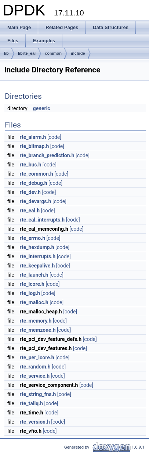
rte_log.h (30, 293)
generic (41, 108)
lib (6, 53)
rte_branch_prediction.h (47, 155)
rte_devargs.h (35, 201)
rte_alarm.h (33, 137)
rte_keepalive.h (37, 266)
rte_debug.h (33, 183)
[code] (54, 137)
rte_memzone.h (38, 330)
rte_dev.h (30, 192)
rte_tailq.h (31, 403)
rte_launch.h (34, 275)
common (53, 53)
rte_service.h (35, 376)
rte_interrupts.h (38, 256)
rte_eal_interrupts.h (42, 220)
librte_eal (27, 53)
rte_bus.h (30, 165)
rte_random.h (35, 367)
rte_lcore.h (32, 284)
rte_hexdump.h (37, 247)
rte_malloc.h (34, 302)
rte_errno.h (32, 238)
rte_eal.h (30, 210)
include (78, 53)
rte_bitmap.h (34, 146)
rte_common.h (36, 174)
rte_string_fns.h (38, 394)
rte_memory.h (36, 321)
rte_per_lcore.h (37, 357)
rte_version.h (35, 422)
